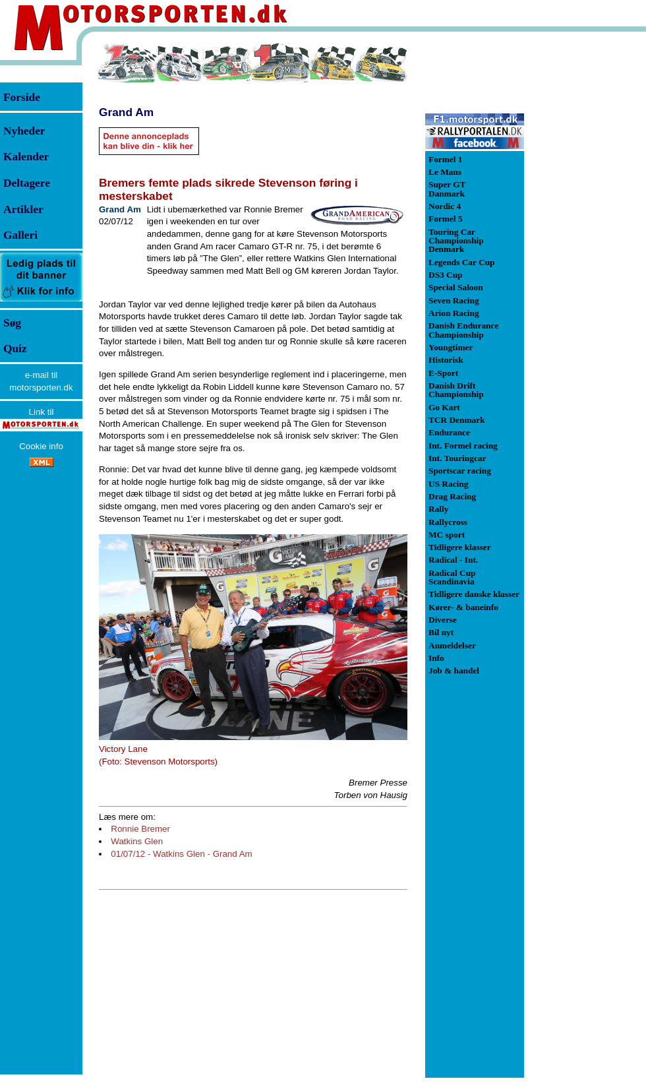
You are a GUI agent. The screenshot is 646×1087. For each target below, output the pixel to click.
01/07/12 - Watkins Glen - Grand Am (181, 854)
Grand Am (126, 112)
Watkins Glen (137, 841)
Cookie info (41, 446)
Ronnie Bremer (140, 829)
